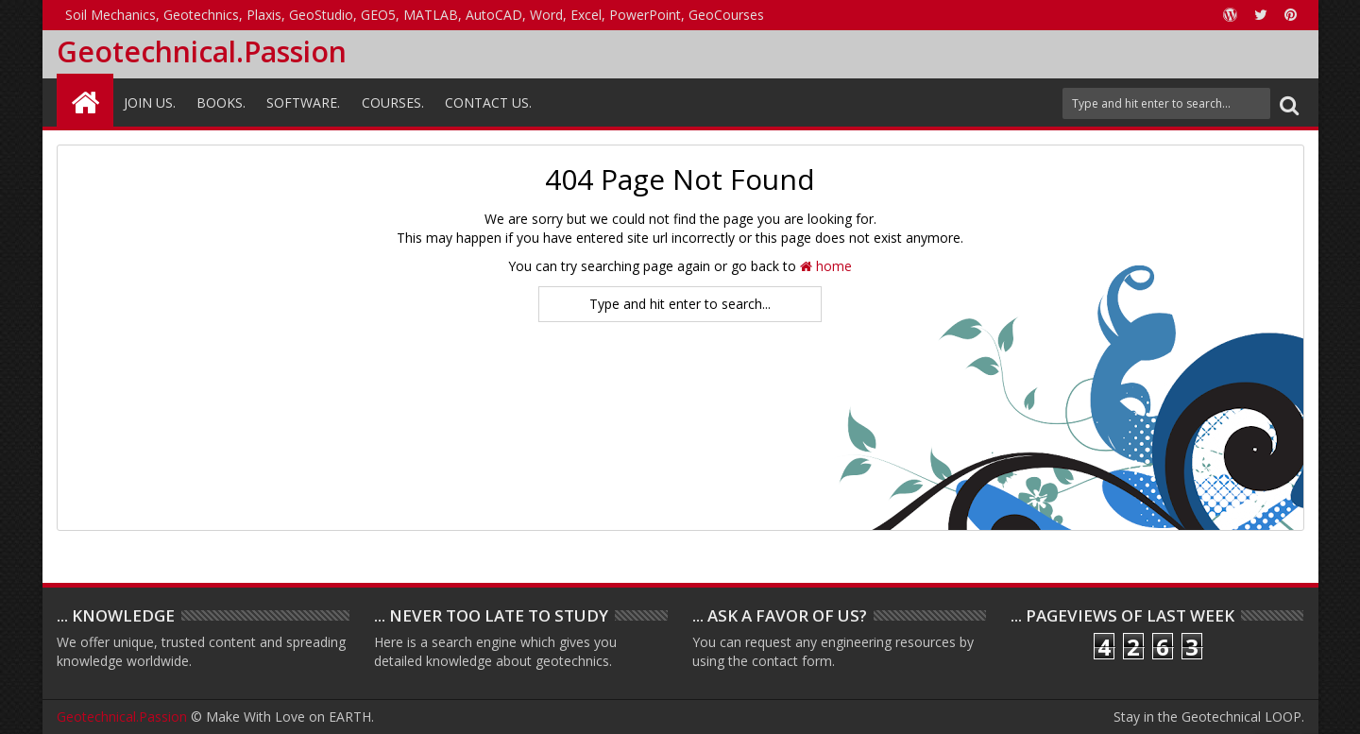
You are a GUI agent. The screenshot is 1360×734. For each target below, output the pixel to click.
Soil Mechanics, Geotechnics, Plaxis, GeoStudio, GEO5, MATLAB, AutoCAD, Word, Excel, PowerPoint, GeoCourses (414, 15)
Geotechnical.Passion (202, 51)
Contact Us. (488, 102)
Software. (303, 102)
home (826, 266)
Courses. (393, 102)
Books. (221, 102)
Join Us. (150, 102)
